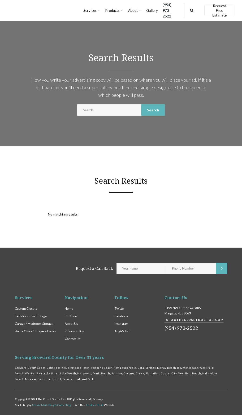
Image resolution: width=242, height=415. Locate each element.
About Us (71, 324)
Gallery (152, 10)
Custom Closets (26, 308)
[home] (42, 10)
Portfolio (71, 316)
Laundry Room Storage (31, 316)
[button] (92, 10)
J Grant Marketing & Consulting (51, 405)
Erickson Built (95, 405)
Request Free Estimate (219, 10)
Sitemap (98, 399)
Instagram (122, 324)
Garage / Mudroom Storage (34, 324)
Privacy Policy (74, 331)
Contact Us (72, 339)
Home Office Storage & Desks (35, 331)
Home (69, 308)
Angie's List (122, 331)
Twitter (120, 308)
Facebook (121, 316)
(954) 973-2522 (167, 10)
